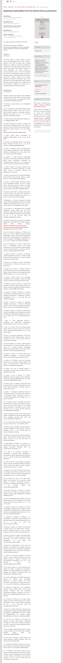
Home (5, 7)
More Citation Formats (41, 75)
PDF (37, 42)
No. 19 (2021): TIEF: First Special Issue (25, 7)
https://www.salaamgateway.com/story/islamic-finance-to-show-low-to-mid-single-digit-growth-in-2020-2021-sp (16, 227)
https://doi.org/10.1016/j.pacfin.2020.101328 (14, 132)
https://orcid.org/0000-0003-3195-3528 (9, 37)
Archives (10, 7)
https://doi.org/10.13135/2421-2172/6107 (16, 41)
